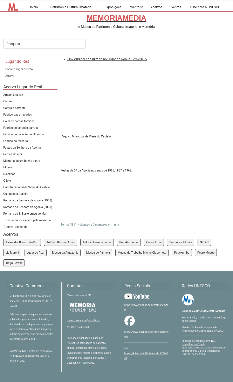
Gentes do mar (12, 154)
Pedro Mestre (206, 252)
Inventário (136, 7)
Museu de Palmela (98, 252)
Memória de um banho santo (21, 160)
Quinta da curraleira (15, 193)
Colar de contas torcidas (19, 121)
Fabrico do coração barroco (21, 127)
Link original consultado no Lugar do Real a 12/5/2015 (107, 59)
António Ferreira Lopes (97, 242)
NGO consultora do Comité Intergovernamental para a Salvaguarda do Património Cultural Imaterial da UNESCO (203, 347)
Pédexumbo (181, 252)
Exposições (113, 7)
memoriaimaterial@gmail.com (83, 320)
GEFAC (204, 242)
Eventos (175, 7)
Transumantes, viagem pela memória (27, 220)
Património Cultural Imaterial (71, 7)
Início (34, 7)
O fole (7, 180)
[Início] (40, 7)
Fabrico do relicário (15, 141)
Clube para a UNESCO (204, 7)
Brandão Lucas (128, 242)
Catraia (7, 101)
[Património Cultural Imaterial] (94, 7)
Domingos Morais (180, 242)
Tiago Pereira (14, 263)
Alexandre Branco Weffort (22, 242)
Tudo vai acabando (15, 226)
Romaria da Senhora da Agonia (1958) (27, 200)
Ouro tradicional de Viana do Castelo (26, 187)
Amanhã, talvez (13, 94)
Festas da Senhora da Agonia (22, 147)
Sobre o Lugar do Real (19, 69)
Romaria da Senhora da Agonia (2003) (27, 207)
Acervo (9, 75)
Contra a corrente (14, 108)
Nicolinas (9, 174)
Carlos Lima (154, 242)
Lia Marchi (12, 252)
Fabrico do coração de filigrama (23, 134)
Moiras (7, 167)
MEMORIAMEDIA (19, 296)
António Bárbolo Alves (60, 242)
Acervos (156, 7)
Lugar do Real (35, 252)
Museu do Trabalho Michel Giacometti (142, 252)
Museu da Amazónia (65, 252)
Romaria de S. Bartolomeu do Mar (25, 213)
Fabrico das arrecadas (17, 114)
